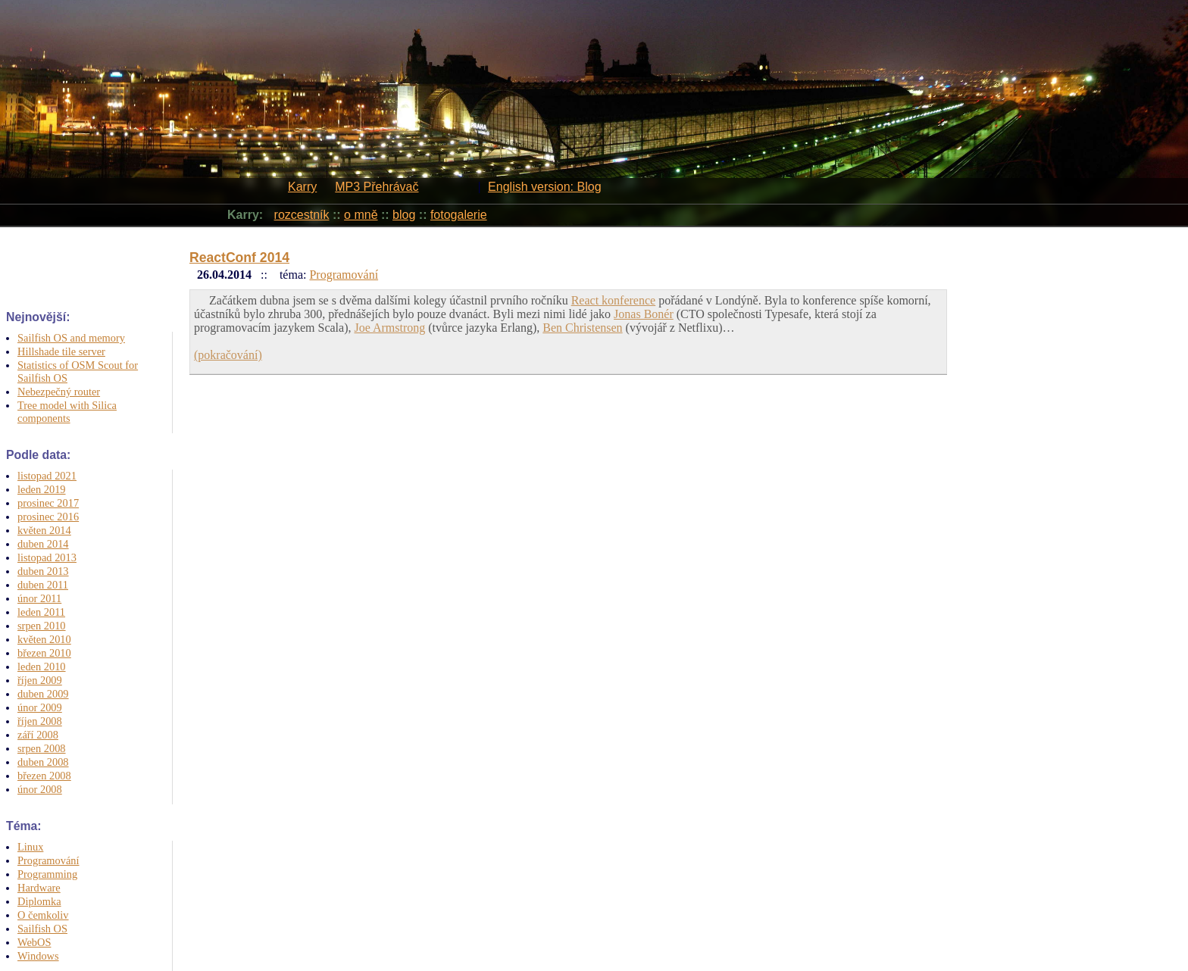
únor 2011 (39, 598)
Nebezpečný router (58, 392)
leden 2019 (41, 489)
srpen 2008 (41, 748)
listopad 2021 (47, 476)
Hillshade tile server (61, 351)
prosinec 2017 (48, 503)
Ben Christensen (582, 327)
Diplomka (39, 901)
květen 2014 (44, 530)
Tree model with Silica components (67, 411)
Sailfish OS (42, 929)
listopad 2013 (47, 557)
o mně (360, 214)
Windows (38, 956)
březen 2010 (44, 653)
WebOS (34, 942)
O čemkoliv (43, 915)
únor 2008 (39, 789)
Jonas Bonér (644, 314)
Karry (302, 186)
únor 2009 (39, 707)
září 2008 (37, 735)
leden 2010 (41, 666)
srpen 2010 (41, 626)
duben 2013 (43, 571)
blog (403, 214)
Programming (47, 874)
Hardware (39, 888)
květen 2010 (44, 639)
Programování (48, 860)
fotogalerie (458, 214)
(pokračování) (228, 354)
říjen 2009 (39, 680)
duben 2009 (43, 694)
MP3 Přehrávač (376, 186)
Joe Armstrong (389, 327)
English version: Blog (544, 186)
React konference (613, 300)
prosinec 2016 (48, 516)
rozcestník (302, 214)
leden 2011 (41, 612)
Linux (30, 847)
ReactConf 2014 (239, 257)
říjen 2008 (39, 721)
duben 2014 (43, 544)
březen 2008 (44, 776)
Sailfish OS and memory (71, 338)
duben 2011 (42, 585)
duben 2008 (43, 762)
